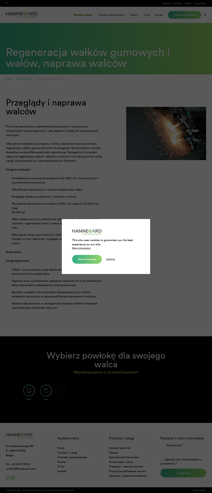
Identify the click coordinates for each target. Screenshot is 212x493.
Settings (110, 259)
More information (81, 248)
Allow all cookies (87, 259)
